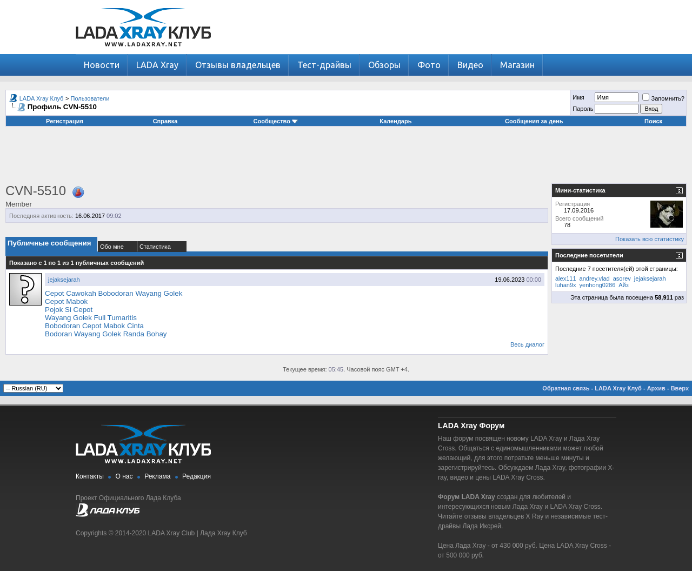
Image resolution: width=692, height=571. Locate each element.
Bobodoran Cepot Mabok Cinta (94, 326)
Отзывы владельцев (238, 65)
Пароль (583, 108)
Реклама (157, 476)
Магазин (517, 65)
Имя (578, 97)
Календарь (395, 121)
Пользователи (90, 98)
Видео (470, 65)
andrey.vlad (595, 278)
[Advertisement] (346, 159)
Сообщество (276, 121)
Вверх (680, 388)
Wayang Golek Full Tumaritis (91, 318)
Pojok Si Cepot (68, 310)
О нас (124, 476)
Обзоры (384, 65)
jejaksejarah (64, 279)
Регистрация (64, 121)
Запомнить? (663, 98)
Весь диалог (527, 344)
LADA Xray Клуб (41, 98)
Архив (656, 388)
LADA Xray (157, 65)
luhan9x (565, 285)
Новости (101, 65)
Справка (165, 121)
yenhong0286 (598, 285)
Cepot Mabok (66, 301)
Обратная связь (565, 388)
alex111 (565, 278)
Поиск (653, 121)
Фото (429, 65)
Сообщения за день (534, 121)
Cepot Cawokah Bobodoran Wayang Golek (113, 293)
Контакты (90, 476)
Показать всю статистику (649, 239)
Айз (623, 285)
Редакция (196, 476)
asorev (622, 278)
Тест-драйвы (324, 65)
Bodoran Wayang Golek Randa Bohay (106, 334)
